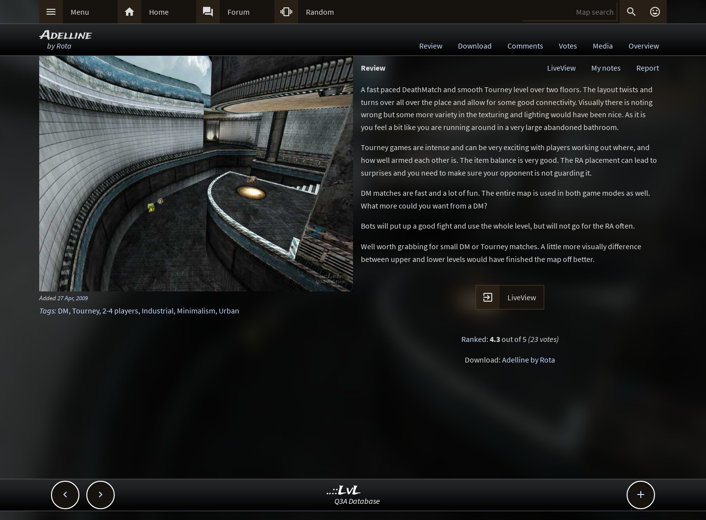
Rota (64, 46)
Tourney (85, 310)
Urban (229, 310)
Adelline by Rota (528, 359)
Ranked (473, 339)
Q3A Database (357, 501)
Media (603, 46)
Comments (525, 46)
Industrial (158, 310)
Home (159, 12)
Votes (568, 46)
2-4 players (120, 310)
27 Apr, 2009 (72, 298)
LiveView (561, 68)
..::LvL (344, 490)
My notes (606, 68)
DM (63, 310)
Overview (644, 46)
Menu (80, 12)
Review (430, 46)
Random (320, 12)
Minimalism (196, 310)
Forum (238, 12)
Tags (46, 310)
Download (475, 46)
